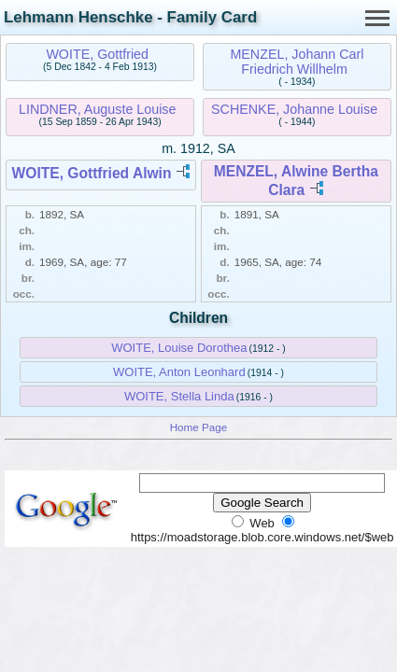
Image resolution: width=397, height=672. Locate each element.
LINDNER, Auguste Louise (97, 109)
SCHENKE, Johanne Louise (294, 109)
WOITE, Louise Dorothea (179, 348)
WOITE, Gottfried (97, 54)
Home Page (199, 427)
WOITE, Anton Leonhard (179, 372)
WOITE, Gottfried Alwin (92, 173)
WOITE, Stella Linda (179, 396)
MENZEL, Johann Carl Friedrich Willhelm (296, 62)
